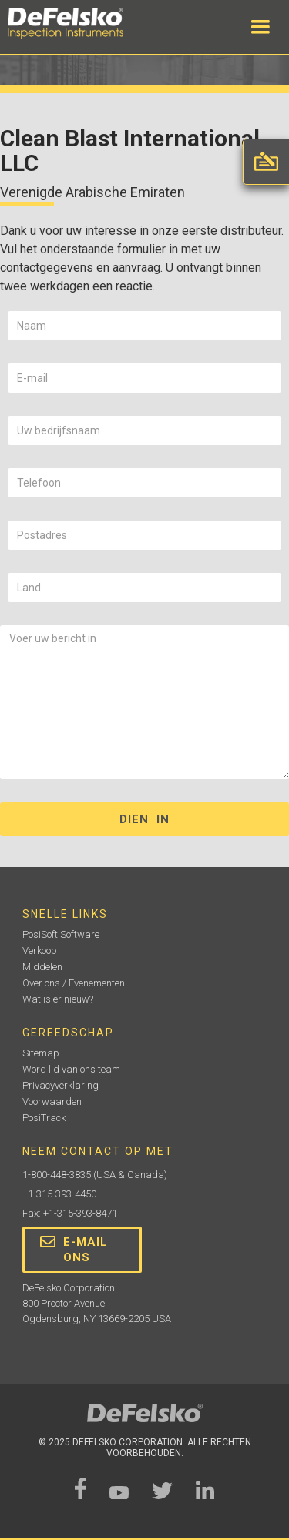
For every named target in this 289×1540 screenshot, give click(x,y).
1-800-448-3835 (56, 1174)
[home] (81, 23)
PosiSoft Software (60, 934)
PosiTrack (44, 1117)
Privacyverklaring (60, 1085)
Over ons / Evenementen (73, 983)
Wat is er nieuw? (57, 999)
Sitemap (40, 1053)
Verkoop (39, 950)
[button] (260, 27)
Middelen (42, 967)
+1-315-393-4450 (59, 1194)
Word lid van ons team (71, 1069)
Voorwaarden (52, 1101)
